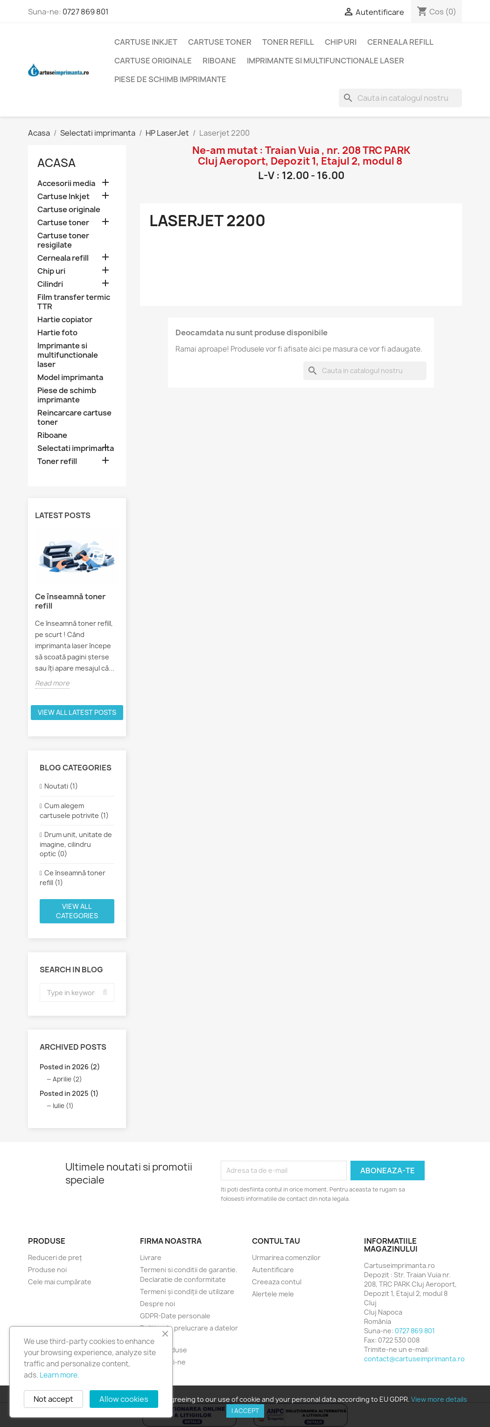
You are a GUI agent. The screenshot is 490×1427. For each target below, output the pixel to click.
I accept (245, 1410)
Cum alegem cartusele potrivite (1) (74, 810)
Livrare (150, 1257)
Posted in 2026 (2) (70, 1066)
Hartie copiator (64, 320)
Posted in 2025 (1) (69, 1093)
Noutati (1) (61, 786)
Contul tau (276, 1241)
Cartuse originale (153, 60)
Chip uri (341, 42)
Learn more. (59, 1375)
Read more (52, 683)
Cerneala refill (400, 42)
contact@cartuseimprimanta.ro (414, 1358)
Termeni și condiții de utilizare (187, 1291)
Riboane (219, 60)
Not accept (53, 1399)
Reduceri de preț (55, 1257)
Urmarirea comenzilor (286, 1257)
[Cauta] (400, 98)
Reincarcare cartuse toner (74, 417)
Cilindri (50, 284)
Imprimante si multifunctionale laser (325, 60)
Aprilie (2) (67, 1079)
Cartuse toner (220, 42)
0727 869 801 (86, 12)
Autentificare (273, 1269)
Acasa (56, 163)
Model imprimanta (70, 377)
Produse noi (47, 1269)
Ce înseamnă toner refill (70, 601)
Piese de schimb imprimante (170, 79)
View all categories (77, 911)
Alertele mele (273, 1293)
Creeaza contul (276, 1281)
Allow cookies (123, 1399)
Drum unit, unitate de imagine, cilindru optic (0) (76, 844)
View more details (439, 1399)
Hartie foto (57, 333)
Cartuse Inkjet (145, 42)
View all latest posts (77, 712)
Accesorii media (66, 183)
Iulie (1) (63, 1105)
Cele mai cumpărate (59, 1281)
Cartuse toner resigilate (63, 240)
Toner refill (288, 42)
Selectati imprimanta (75, 448)
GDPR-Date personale (175, 1315)
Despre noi (157, 1303)
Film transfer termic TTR (73, 302)
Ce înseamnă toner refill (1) (72, 877)
